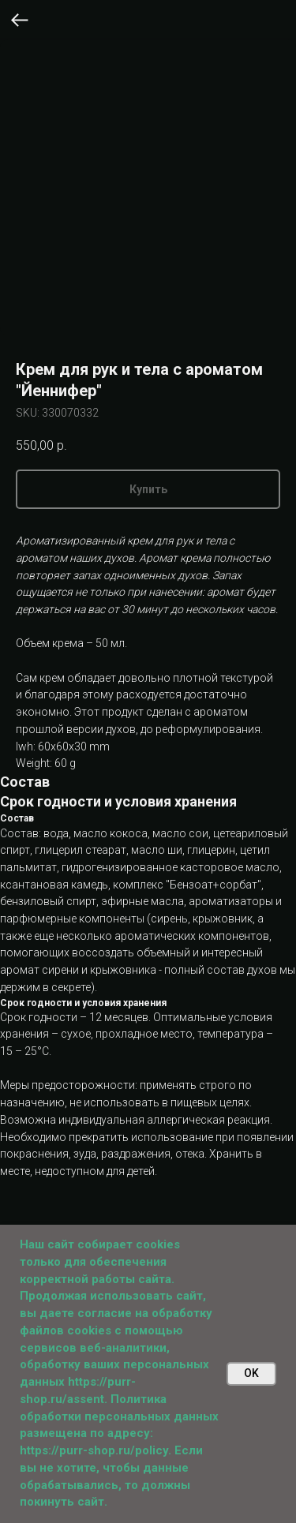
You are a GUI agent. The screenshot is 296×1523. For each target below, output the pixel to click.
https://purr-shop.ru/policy (94, 1450)
